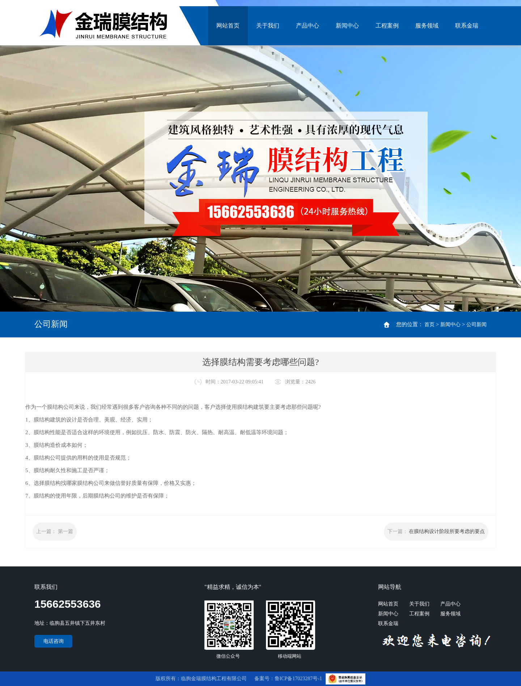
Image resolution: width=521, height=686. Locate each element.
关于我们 (267, 25)
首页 (429, 324)
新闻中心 (347, 25)
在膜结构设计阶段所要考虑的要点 (447, 531)
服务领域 (427, 25)
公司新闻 (476, 324)
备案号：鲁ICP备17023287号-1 (288, 678)
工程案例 (387, 25)
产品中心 (307, 25)
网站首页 (228, 25)
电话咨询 (53, 641)
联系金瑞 (466, 25)
